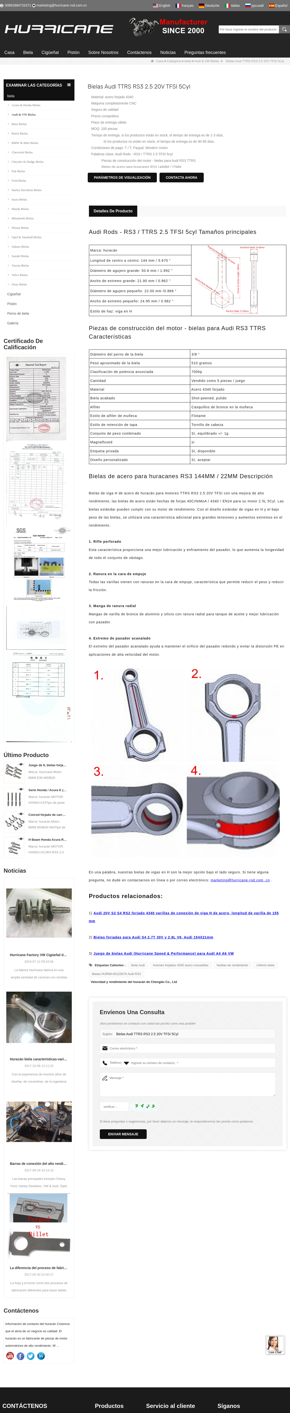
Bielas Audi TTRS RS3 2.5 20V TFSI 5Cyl (145, 1034)
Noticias (168, 52)
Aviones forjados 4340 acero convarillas (181, 965)
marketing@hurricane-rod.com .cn (240, 880)
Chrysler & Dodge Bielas (26, 162)
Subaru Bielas (18, 246)
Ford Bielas (17, 180)
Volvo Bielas (18, 275)
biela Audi (138, 965)
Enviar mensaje (123, 1134)
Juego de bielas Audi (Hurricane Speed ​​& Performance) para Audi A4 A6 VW (164, 953)
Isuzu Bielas (17, 199)
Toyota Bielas (18, 265)
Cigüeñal (50, 52)
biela (187, 61)
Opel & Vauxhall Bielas (25, 237)
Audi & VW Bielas (207, 61)
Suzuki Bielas (18, 256)
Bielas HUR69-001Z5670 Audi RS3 (116, 974)
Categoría (174, 61)
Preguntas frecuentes (205, 52)
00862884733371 (18, 5)
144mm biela (265, 965)
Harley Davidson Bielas (25, 190)
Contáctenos (139, 52)
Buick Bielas (18, 133)
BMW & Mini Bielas (23, 143)
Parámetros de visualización (122, 177)
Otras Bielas (17, 284)
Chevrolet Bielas (20, 152)
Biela (28, 52)
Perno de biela (18, 313)
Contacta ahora (181, 177)
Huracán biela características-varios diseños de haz (39, 1059)
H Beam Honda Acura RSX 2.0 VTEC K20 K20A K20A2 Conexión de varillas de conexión (48, 839)
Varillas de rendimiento (232, 965)
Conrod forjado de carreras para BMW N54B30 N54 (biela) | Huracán (48, 815)
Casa (9, 52)
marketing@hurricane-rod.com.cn (61, 5)
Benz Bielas (17, 124)
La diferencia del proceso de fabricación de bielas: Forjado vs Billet (39, 1268)
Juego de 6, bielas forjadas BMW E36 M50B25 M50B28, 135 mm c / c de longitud (48, 765)
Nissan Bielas (18, 228)
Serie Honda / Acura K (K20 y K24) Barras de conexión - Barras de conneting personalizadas (48, 790)
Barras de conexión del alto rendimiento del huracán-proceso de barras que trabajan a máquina (39, 1164)
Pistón (73, 52)
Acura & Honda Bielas (24, 105)
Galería (12, 323)
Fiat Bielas (16, 171)
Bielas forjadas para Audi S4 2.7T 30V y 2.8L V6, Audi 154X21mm (153, 937)
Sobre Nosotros (103, 52)
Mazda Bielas (18, 209)
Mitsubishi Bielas (21, 218)
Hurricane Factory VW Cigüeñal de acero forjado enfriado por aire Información (39, 955)
